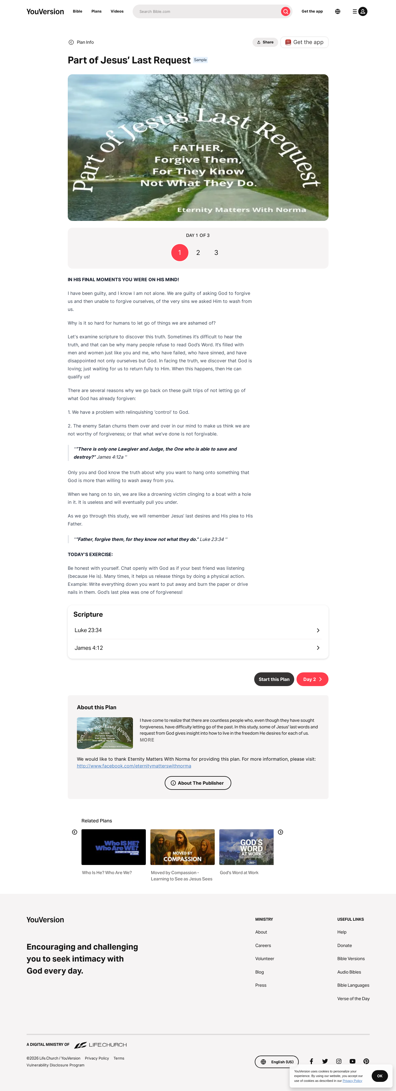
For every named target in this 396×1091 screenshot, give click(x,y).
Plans (96, 11)
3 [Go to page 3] (216, 253)
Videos (117, 11)
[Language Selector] (337, 11)
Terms (119, 1058)
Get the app (312, 11)
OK (380, 1076)
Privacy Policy (97, 1058)
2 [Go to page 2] (198, 253)
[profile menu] (359, 11)
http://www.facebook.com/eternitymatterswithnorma (134, 766)
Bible (77, 11)
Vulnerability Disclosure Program (55, 1065)
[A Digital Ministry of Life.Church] (198, 1042)
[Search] (206, 11)
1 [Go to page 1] (179, 253)
